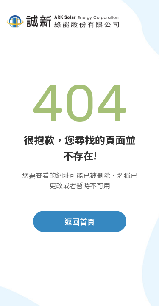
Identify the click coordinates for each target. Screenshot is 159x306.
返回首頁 (79, 222)
